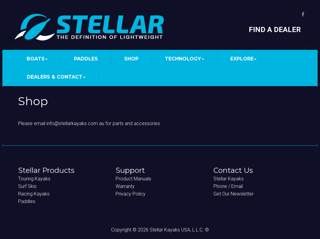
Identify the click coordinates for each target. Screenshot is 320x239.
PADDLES (86, 59)
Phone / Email (228, 186)
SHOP (131, 59)
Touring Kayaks (34, 179)
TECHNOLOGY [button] (184, 59)
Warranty (125, 186)
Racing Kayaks (34, 194)
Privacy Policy (131, 194)
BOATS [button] (37, 59)
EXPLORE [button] (243, 59)
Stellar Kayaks (228, 179)
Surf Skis (27, 186)
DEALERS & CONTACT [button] (56, 77)
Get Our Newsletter (233, 194)
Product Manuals (133, 179)
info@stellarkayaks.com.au (75, 123)
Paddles (26, 201)
